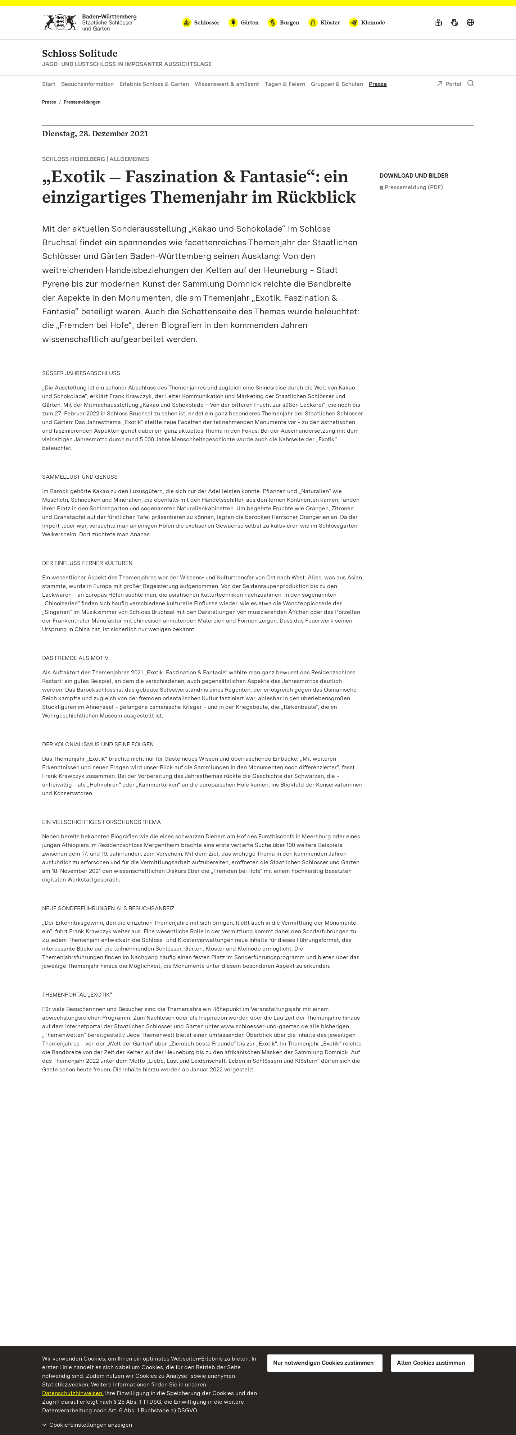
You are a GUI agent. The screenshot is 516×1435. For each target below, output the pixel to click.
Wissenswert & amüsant (227, 84)
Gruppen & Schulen (337, 84)
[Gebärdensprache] (454, 22)
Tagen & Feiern (285, 84)
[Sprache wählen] (470, 22)
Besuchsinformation (87, 84)
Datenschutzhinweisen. (73, 1393)
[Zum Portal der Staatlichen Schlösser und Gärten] (89, 22)
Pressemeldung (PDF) (414, 187)
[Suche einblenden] (470, 83)
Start (48, 84)
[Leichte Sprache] (438, 22)
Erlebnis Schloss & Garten (154, 84)
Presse (378, 84)
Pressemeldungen (82, 102)
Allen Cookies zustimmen (431, 1362)
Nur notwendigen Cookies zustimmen (323, 1362)
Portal (449, 84)
